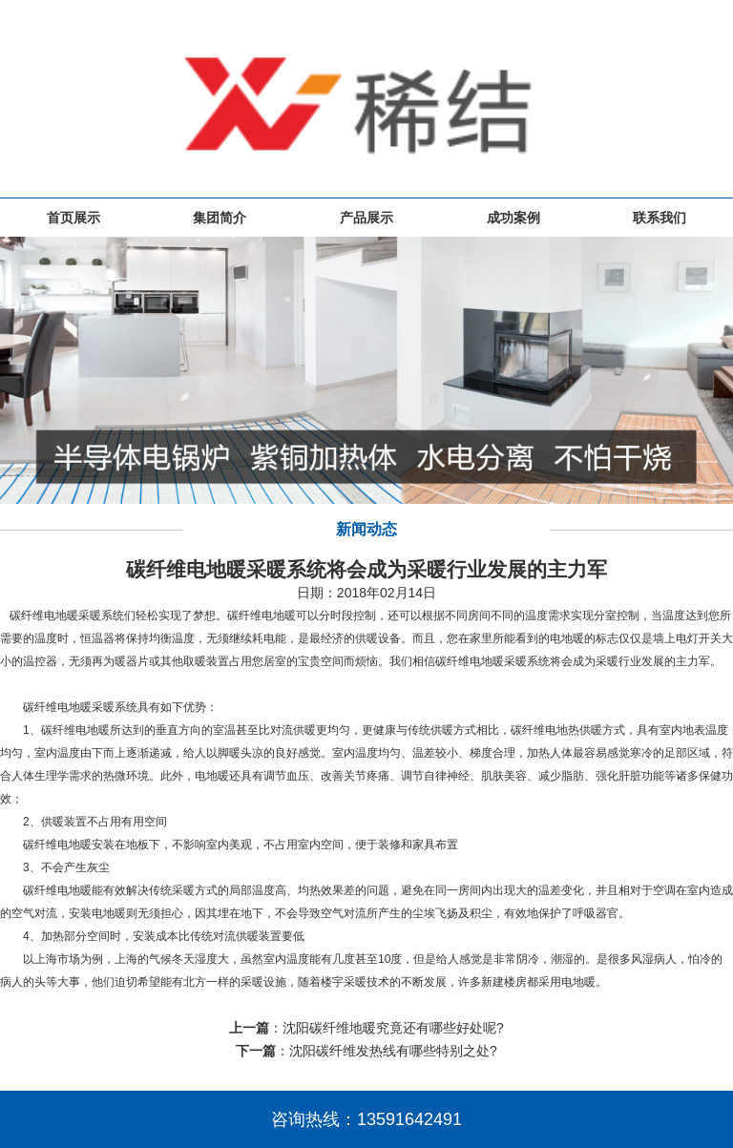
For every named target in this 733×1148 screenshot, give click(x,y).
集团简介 (219, 217)
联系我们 (659, 217)
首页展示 (73, 217)
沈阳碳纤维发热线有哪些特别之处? (393, 1050)
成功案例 (513, 217)
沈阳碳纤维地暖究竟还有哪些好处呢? (393, 1027)
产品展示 (366, 217)
